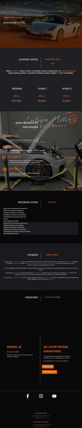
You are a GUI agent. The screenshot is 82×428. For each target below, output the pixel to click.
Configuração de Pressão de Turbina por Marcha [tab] (14, 218)
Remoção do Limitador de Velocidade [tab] (13, 213)
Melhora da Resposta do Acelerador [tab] (13, 211)
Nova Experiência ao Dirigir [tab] (10, 221)
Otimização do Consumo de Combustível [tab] (14, 215)
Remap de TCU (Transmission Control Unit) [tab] (15, 209)
